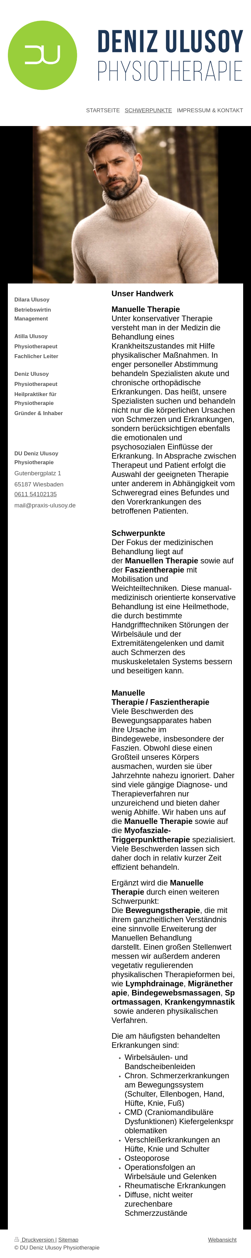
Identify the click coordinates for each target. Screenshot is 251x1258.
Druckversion (34, 1240)
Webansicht (222, 1240)
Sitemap (68, 1240)
